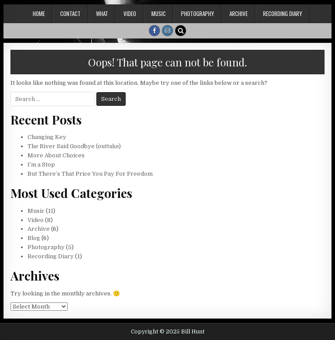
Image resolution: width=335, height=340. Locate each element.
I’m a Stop (41, 164)
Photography (197, 13)
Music (158, 13)
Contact (70, 13)
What (102, 13)
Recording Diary (282, 13)
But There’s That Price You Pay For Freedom (90, 173)
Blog (33, 238)
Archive (238, 13)
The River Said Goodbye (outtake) (74, 146)
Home (39, 13)
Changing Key (46, 137)
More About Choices (56, 155)
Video (129, 13)
